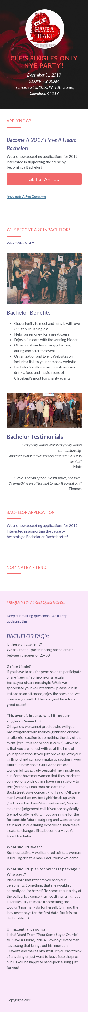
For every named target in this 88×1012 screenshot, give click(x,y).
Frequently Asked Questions (26, 196)
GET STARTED (44, 179)
